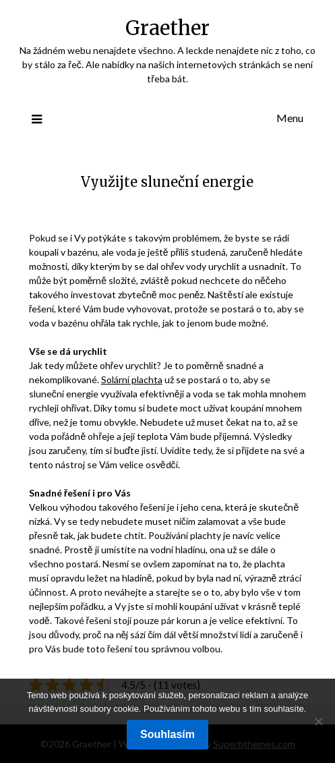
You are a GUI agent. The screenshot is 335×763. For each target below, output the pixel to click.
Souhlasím (167, 734)
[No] (318, 721)
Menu (289, 117)
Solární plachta (131, 379)
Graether (167, 28)
